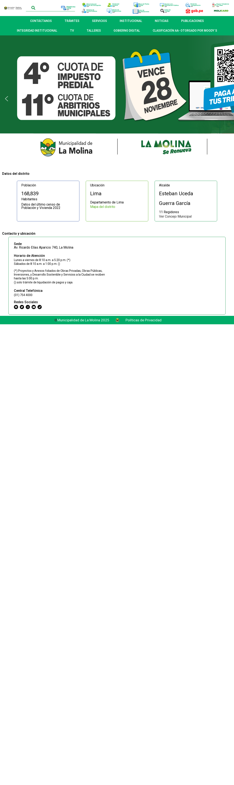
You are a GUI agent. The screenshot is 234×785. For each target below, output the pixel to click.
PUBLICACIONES (192, 21)
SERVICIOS (99, 21)
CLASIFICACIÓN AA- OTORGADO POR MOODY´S (185, 30)
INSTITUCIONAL (131, 21)
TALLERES (94, 30)
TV (72, 30)
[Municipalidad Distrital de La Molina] (169, 267)
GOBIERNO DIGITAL (127, 30)
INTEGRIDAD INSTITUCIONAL (37, 30)
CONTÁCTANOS (41, 21)
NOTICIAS (161, 21)
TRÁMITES (71, 21)
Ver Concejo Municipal (175, 216)
